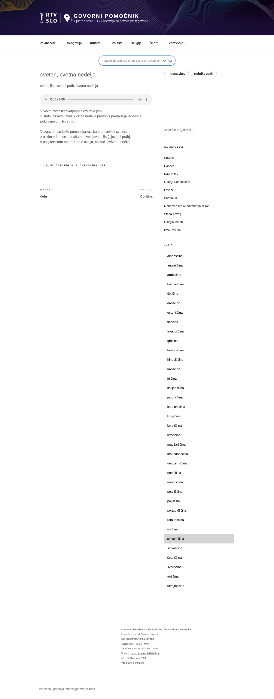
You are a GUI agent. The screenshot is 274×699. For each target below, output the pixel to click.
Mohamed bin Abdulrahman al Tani (187, 206)
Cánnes (169, 166)
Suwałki (169, 158)
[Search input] (132, 61)
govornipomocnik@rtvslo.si (145, 653)
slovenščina (86, 165)
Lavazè (169, 190)
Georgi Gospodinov (177, 182)
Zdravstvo (178, 43)
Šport (156, 43)
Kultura (97, 43)
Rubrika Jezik (203, 73)
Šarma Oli (170, 198)
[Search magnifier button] (170, 61)
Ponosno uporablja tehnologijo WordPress (67, 689)
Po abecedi (50, 43)
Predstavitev (176, 73)
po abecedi (60, 165)
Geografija (74, 43)
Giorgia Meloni (173, 222)
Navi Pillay (171, 174)
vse (103, 165)
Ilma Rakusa (172, 230)
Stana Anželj (172, 214)
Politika (117, 43)
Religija (136, 43)
